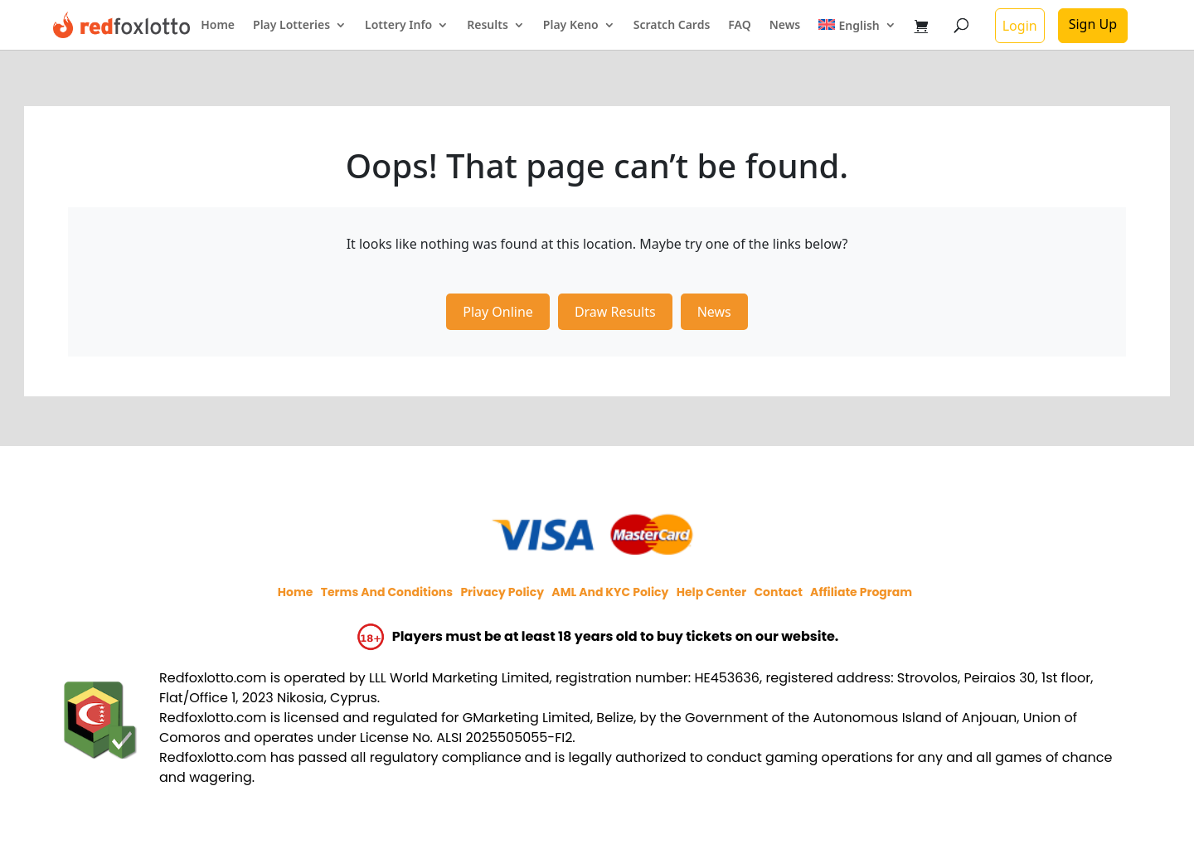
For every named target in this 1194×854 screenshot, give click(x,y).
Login (1019, 26)
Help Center (712, 592)
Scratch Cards (672, 25)
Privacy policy (502, 592)
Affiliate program (861, 592)
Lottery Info (398, 25)
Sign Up (1093, 24)
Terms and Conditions (387, 592)
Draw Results (615, 312)
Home (218, 25)
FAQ (739, 25)
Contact (778, 592)
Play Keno (571, 25)
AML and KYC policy (609, 592)
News (785, 25)
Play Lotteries (291, 25)
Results (487, 25)
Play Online (498, 312)
